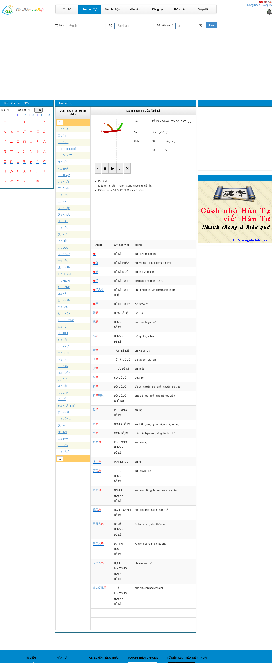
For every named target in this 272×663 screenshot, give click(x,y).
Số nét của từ (165, 25)
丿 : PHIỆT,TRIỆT (68, 148)
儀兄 (97, 509)
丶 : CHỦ (63, 142)
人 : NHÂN (64, 181)
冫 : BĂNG (64, 287)
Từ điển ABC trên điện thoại (187, 657)
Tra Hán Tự (90, 9)
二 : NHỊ (62, 201)
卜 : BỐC (63, 227)
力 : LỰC (63, 247)
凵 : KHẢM (64, 300)
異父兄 (98, 543)
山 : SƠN (63, 445)
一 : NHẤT (64, 129)
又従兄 (98, 562)
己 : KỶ (62, 399)
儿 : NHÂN (64, 267)
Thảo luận (180, 9)
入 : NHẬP (64, 208)
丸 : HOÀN (64, 372)
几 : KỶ (62, 293)
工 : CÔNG (64, 419)
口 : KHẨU (64, 412)
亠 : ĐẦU (63, 260)
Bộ (110, 25)
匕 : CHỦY (64, 313)
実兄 (97, 470)
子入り (98, 289)
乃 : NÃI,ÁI (64, 214)
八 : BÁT (63, 221)
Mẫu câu (134, 9)
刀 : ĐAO (63, 195)
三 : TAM (63, 438)
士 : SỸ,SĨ (63, 451)
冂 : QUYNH (65, 274)
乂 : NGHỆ (64, 254)
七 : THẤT (64, 168)
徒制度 (98, 395)
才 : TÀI (62, 432)
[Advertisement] (136, 62)
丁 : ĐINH (63, 188)
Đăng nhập (253, 5)
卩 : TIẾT (63, 333)
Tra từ (67, 9)
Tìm (211, 25)
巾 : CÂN (63, 392)
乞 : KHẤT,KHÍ (66, 405)
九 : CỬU (63, 162)
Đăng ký (267, 5)
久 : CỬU (63, 379)
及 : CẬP (63, 386)
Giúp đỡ (203, 9)
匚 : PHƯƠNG (66, 320)
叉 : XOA (63, 425)
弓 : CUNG (64, 353)
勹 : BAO (63, 307)
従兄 (97, 441)
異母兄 (98, 523)
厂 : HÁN (63, 339)
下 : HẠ (62, 359)
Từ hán (59, 25)
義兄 (97, 489)
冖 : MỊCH (64, 280)
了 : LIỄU (63, 241)
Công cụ (157, 9)
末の (97, 461)
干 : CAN (63, 366)
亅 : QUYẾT (65, 155)
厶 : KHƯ (63, 346)
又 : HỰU (63, 234)
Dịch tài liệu (112, 9)
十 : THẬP (64, 175)
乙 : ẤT (62, 135)
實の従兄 (99, 587)
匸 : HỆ (62, 326)
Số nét (22, 110)
